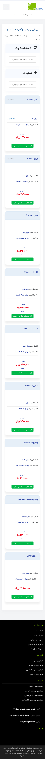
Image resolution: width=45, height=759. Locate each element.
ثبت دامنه (39, 631)
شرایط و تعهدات (10, 751)
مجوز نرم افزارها (37, 649)
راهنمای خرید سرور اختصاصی (32, 700)
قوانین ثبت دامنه (36, 674)
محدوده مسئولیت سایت (19, 753)
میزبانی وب (39, 635)
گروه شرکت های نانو (10, 748)
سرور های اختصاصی (35, 644)
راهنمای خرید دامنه (36, 686)
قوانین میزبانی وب (36, 665)
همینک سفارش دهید (22, 146)
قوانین (39, 753)
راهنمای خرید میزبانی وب (34, 691)
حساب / (24, 14)
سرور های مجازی (36, 640)
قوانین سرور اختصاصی (34, 670)
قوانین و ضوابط (37, 661)
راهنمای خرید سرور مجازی (33, 695)
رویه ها (32, 753)
